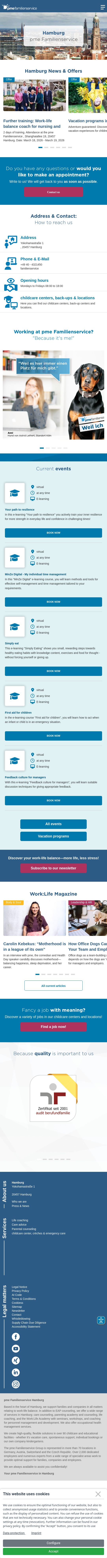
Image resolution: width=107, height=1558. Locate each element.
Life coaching (20, 1220)
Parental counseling (24, 1229)
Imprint (36, 1533)
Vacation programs (53, 836)
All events (53, 824)
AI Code (17, 1294)
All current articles (53, 985)
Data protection (14, 1533)
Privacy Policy (20, 1290)
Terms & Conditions (24, 1298)
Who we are (19, 1201)
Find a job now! (53, 1027)
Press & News (20, 1206)
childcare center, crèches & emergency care (38, 1233)
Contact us (53, 192)
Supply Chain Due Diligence (29, 1322)
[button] (40, 147)
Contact (16, 1314)
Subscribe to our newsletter (53, 868)
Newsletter (18, 1310)
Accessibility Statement (26, 1326)
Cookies (17, 1302)
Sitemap (17, 1306)
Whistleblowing (21, 1318)
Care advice (19, 1224)
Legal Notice (19, 1287)
